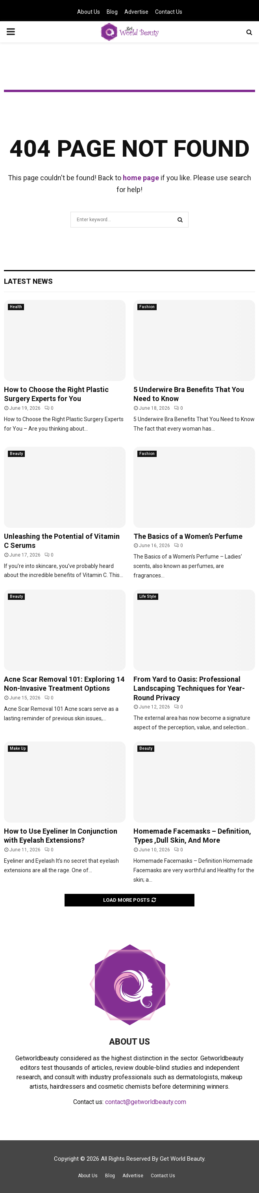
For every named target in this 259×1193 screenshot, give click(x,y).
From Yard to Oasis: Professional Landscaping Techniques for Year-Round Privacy (189, 688)
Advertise (136, 12)
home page (141, 178)
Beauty (16, 453)
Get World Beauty (182, 1158)
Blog (112, 12)
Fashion (147, 307)
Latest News (28, 281)
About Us (88, 12)
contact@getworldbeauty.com (145, 1102)
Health (16, 307)
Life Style (147, 596)
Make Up (18, 748)
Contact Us (168, 12)
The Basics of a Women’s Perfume (187, 536)
